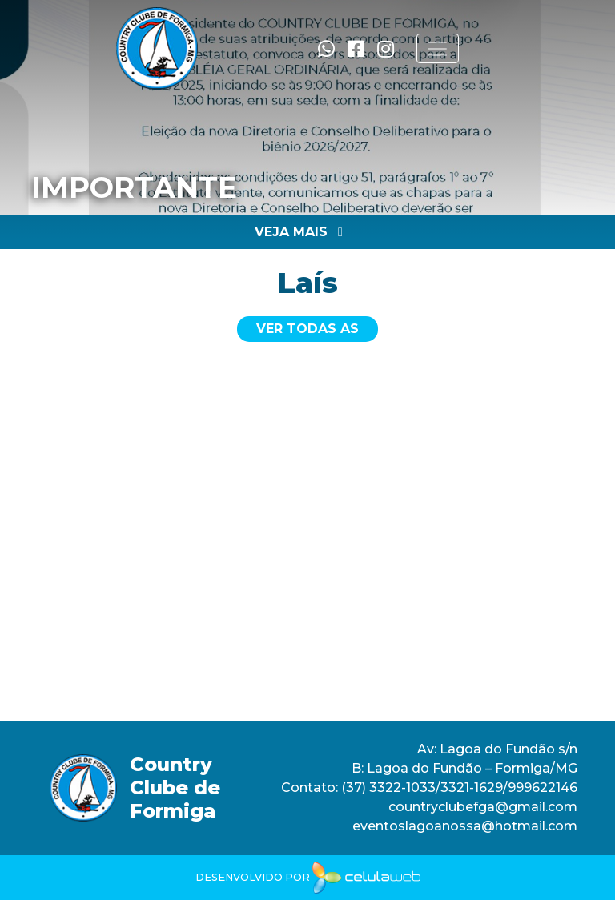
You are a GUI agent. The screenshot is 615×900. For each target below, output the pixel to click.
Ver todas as (307, 328)
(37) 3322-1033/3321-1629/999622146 (457, 787)
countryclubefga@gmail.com (482, 806)
